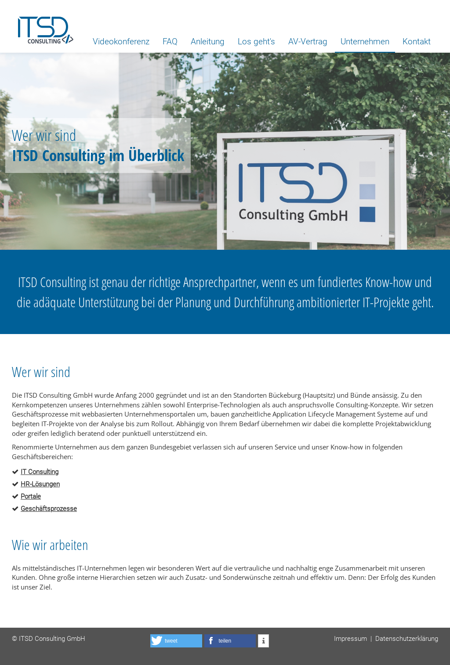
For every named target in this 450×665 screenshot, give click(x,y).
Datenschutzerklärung (406, 639)
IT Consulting (39, 472)
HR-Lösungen (40, 484)
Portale (31, 496)
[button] (176, 640)
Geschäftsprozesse (49, 509)
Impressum (350, 639)
